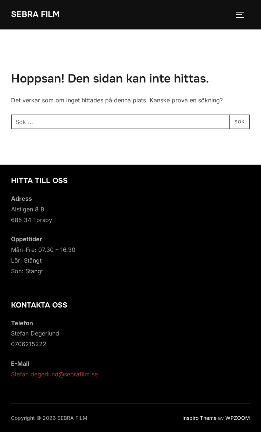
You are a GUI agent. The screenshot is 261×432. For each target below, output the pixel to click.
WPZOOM (237, 418)
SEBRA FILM (35, 14)
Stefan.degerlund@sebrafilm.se (54, 374)
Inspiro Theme (199, 418)
